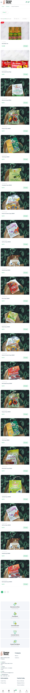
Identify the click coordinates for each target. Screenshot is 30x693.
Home (3, 6)
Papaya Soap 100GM (6, 128)
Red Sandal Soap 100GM (7, 383)
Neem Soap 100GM (6, 326)
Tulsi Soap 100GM (5, 156)
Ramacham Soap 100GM (7, 468)
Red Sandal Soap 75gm (6, 71)
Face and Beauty (4, 70)
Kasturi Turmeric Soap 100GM (8, 213)
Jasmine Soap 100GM (6, 496)
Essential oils (4, 41)
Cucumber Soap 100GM (7, 185)
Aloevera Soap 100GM (6, 100)
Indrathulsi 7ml (5, 43)
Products (7, 6)
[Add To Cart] (25, 46)
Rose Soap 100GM (5, 298)
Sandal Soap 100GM (6, 270)
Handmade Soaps (4, 98)
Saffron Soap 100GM (6, 241)
